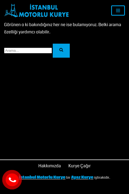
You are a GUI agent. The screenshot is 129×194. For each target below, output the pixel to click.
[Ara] (28, 50)
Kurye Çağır (79, 166)
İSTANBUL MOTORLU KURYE (39, 188)
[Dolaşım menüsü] (118, 10)
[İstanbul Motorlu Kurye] (36, 10)
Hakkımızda (49, 166)
